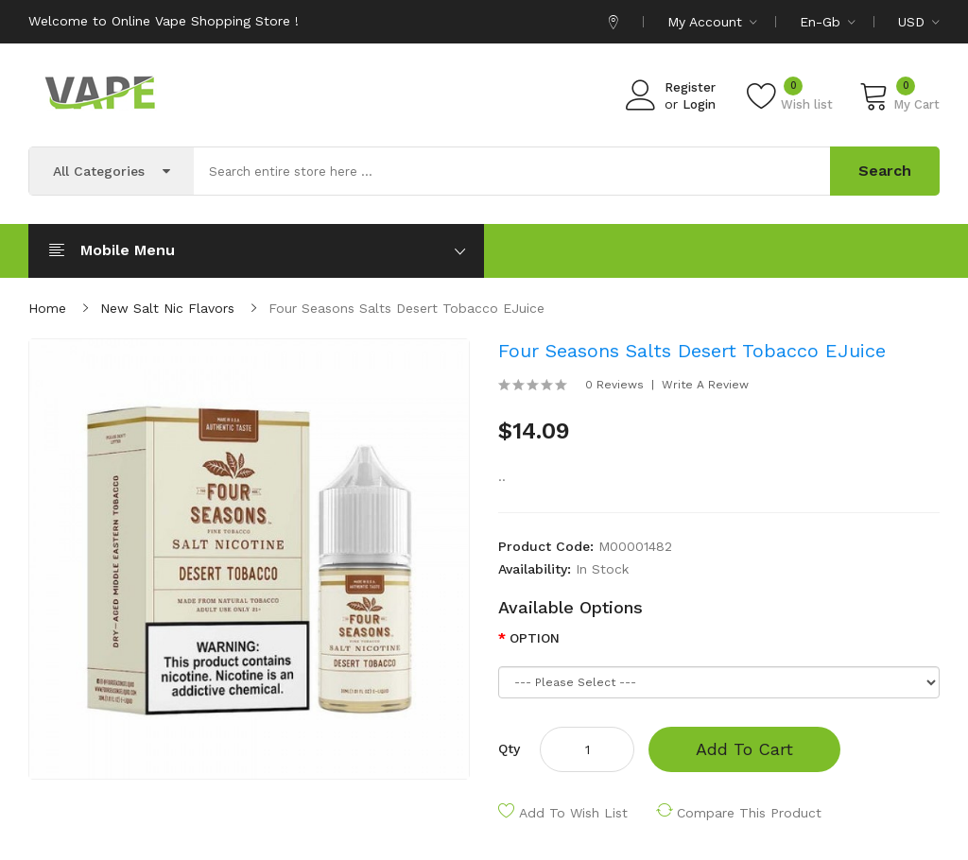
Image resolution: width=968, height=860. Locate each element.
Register (690, 87)
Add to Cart (744, 749)
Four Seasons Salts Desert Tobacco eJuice (406, 308)
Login (699, 104)
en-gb (828, 21)
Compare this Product (749, 812)
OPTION (535, 637)
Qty (509, 748)
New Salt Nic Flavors (167, 308)
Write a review (705, 384)
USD (919, 21)
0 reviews (614, 384)
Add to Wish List (573, 812)
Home (47, 308)
